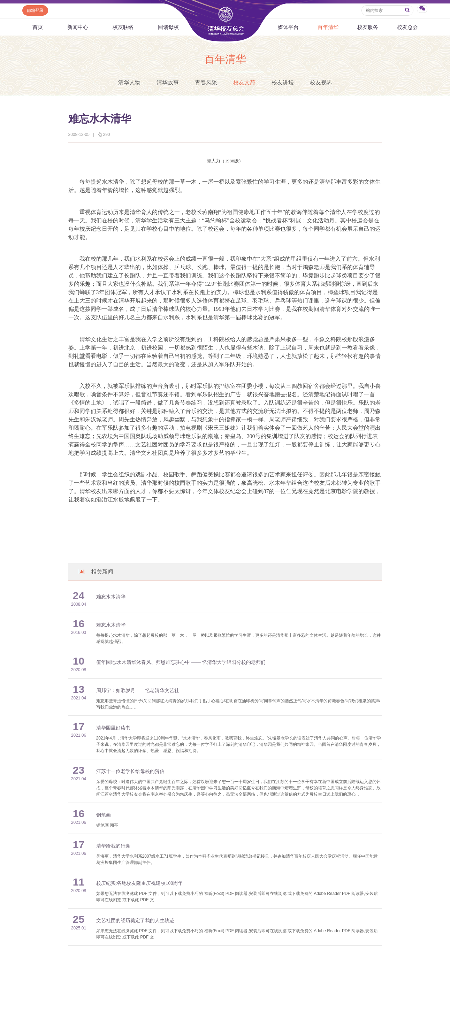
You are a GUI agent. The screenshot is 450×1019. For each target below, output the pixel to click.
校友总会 (407, 27)
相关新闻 (95, 572)
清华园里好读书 (113, 727)
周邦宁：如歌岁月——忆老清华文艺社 (137, 690)
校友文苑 (244, 82)
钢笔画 (103, 815)
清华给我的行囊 (113, 846)
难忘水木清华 (110, 596)
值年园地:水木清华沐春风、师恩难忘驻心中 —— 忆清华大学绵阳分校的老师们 (181, 662)
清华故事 (168, 82)
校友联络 (123, 27)
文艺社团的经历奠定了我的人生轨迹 (135, 920)
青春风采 (206, 82)
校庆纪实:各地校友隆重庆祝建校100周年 (139, 883)
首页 (37, 27)
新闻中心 (77, 27)
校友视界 (321, 82)
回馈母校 (168, 27)
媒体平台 (288, 27)
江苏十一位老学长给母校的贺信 (130, 771)
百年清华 (328, 27)
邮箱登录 (35, 10)
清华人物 (129, 82)
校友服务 (367, 27)
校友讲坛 (283, 82)
